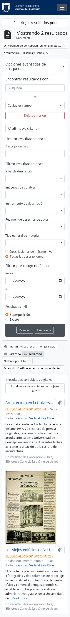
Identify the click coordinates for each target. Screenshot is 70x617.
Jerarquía (47, 346)
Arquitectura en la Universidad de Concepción (29, 403)
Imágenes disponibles (20, 187)
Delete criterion (35, 115)
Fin (7, 289)
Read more (19, 598)
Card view (12, 354)
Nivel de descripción (19, 171)
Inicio (9, 273)
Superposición (20, 315)
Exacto (14, 319)
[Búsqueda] (35, 87)
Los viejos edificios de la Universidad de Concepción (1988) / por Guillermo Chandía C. (29, 550)
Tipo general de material (22, 235)
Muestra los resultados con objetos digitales (35, 388)
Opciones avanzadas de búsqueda (25, 66)
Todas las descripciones (26, 256)
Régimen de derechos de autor (27, 219)
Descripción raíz (16, 146)
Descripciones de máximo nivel (31, 252)
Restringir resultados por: (35, 22)
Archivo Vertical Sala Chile (36, 418)
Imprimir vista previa (19, 346)
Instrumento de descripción (24, 203)
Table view (33, 354)
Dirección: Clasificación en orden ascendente (32, 368)
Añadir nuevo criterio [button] (22, 129)
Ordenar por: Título (16, 361)
